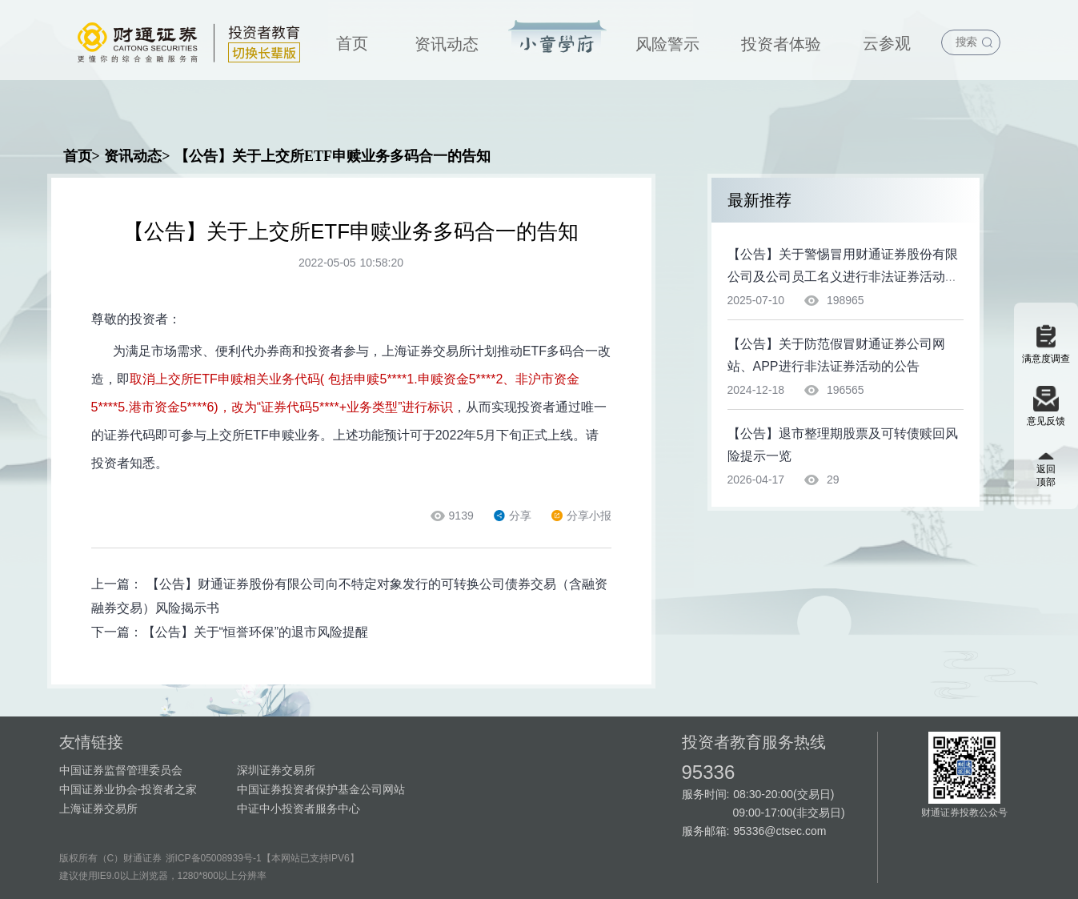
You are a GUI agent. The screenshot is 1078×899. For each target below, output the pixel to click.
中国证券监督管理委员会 (120, 770)
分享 (512, 515)
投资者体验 (781, 44)
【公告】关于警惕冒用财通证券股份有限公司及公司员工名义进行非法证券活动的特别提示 (842, 276)
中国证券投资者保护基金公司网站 (321, 789)
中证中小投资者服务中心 (298, 808)
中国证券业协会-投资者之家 (128, 789)
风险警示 (667, 44)
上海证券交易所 (98, 808)
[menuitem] (352, 40)
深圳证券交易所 (276, 770)
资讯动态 (447, 44)
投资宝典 (557, 37)
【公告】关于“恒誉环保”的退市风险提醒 (255, 632)
